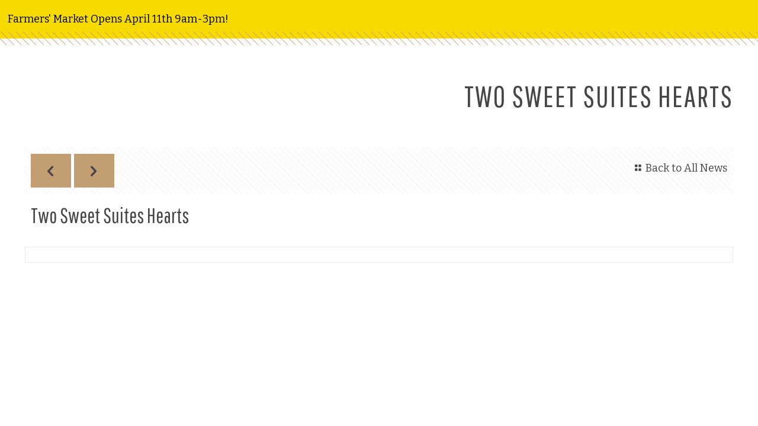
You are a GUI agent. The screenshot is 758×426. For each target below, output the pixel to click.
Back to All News (679, 168)
